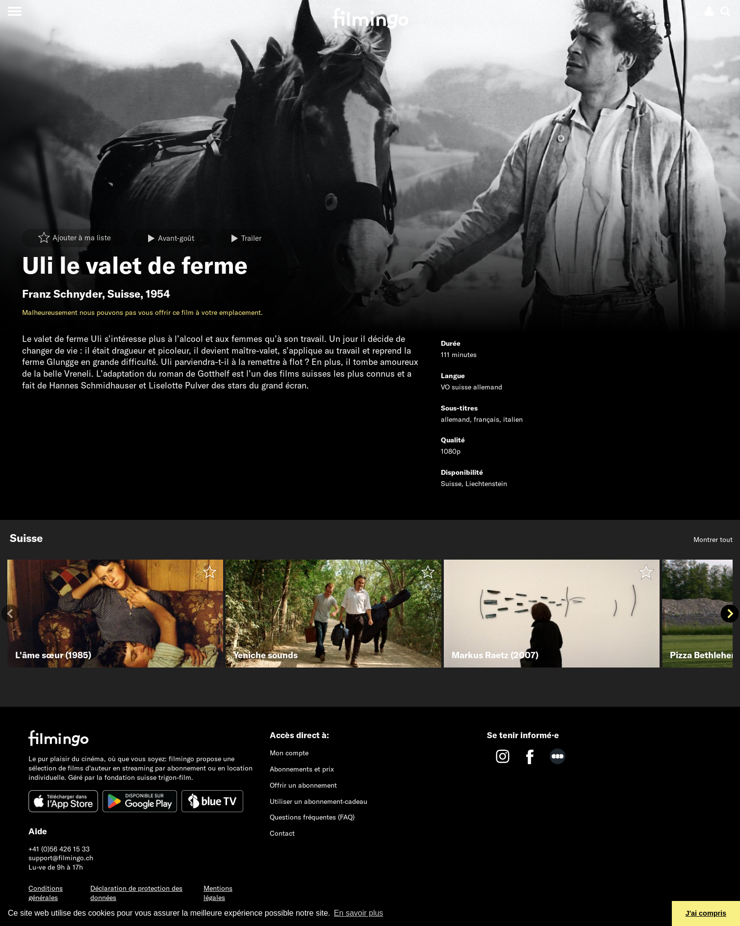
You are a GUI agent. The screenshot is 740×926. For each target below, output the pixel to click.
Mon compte (289, 752)
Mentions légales (218, 893)
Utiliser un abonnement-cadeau (318, 801)
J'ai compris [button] (706, 913)
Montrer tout (713, 539)
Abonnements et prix (302, 769)
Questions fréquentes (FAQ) (312, 817)
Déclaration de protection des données (136, 893)
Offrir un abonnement (303, 785)
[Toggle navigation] (14, 11)
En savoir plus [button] (358, 913)
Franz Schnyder (62, 294)
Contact (282, 833)
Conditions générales (45, 893)
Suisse (123, 294)
